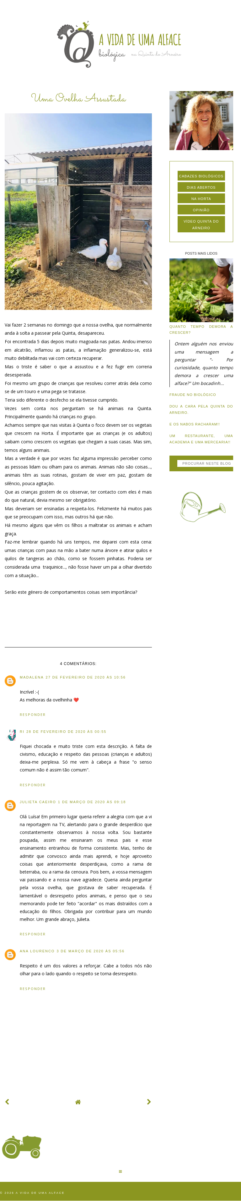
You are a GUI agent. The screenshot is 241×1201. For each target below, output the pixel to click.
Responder (33, 714)
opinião (201, 210)
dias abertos (201, 187)
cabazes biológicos (201, 176)
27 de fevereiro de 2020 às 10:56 (86, 677)
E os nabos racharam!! (194, 424)
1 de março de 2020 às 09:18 (92, 802)
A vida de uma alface (40, 1192)
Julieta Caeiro (38, 802)
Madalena (32, 677)
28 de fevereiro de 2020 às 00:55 (66, 731)
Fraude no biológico (192, 395)
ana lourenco (37, 951)
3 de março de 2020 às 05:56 (90, 951)
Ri (22, 731)
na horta (201, 199)
